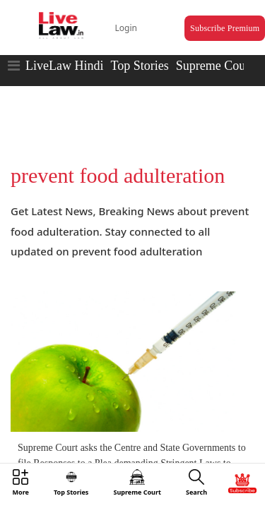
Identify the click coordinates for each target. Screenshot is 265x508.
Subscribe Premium (209, 18)
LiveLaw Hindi (64, 53)
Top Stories (139, 53)
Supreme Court (215, 53)
